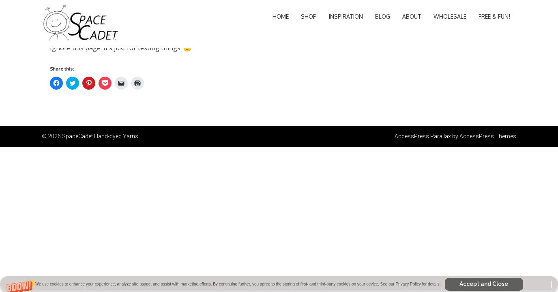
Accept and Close (483, 284)
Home (281, 16)
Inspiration (346, 16)
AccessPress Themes (487, 136)
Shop (309, 16)
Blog (382, 16)
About (411, 16)
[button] (279, 284)
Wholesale (450, 16)
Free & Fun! (494, 16)
